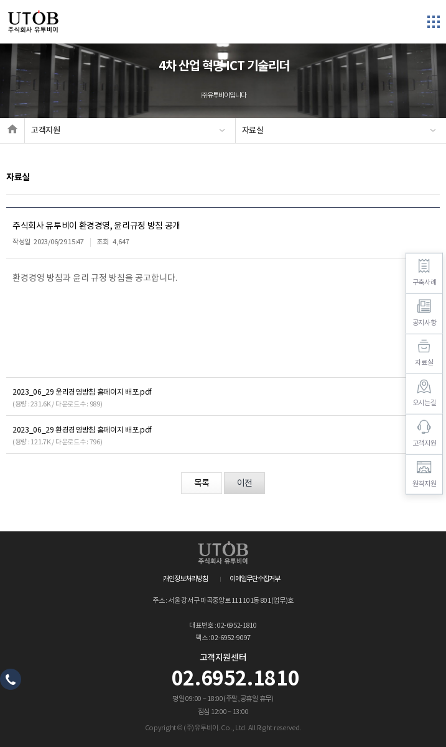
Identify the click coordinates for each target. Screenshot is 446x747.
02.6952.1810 (236, 679)
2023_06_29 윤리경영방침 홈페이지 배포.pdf (82, 392)
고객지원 (45, 130)
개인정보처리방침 (185, 579)
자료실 (253, 130)
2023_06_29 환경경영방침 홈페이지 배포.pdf (82, 430)
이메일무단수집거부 (255, 579)
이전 (244, 483)
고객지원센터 (223, 658)
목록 (201, 483)
